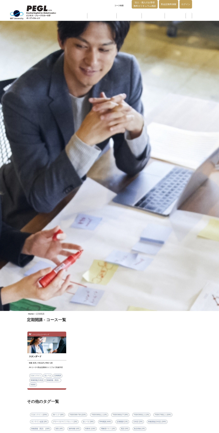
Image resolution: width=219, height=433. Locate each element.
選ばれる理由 (83, 16)
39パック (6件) (58, 414)
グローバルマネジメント (153, 16)
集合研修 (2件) (139, 428)
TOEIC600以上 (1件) (99, 414)
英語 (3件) (124, 428)
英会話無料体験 (168, 7)
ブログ (188, 16)
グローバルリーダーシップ (130, 16)
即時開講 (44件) (105, 421)
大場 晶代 (40, 362)
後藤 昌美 (32, 362)
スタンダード (35, 355)
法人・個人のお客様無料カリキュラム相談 (145, 8)
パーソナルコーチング (174, 16)
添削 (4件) (59, 428)
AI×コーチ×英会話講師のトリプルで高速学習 (46, 366)
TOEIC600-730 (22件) (78, 414)
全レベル (47, 375)
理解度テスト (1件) (108, 428)
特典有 (33, 384)
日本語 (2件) (138, 421)
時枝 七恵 (49, 362)
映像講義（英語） (53, 379)
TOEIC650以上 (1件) (141, 414)
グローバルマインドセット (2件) (65, 421)
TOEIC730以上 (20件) (163, 414)
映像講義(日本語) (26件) (157, 421)
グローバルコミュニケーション (104, 16)
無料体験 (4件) (74, 428)
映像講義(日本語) (37, 379)
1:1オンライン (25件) (39, 414)
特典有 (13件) (90, 428)
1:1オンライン (36, 375)
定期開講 (57, 375)
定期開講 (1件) (122, 421)
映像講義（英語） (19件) (40, 428)
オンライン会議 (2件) (39, 421)
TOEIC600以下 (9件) (120, 414)
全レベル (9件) (88, 421)
